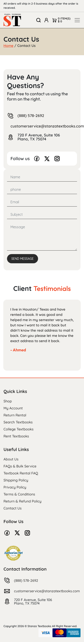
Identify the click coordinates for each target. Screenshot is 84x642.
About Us (11, 459)
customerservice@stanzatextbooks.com (47, 591)
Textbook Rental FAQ (21, 473)
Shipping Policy (16, 480)
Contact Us (13, 508)
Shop (8, 401)
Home (8, 45)
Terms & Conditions (19, 494)
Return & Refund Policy (22, 501)
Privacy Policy (15, 487)
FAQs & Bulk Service (20, 466)
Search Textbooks (18, 422)
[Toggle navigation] (77, 20)
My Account (13, 408)
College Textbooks (18, 429)
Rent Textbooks (16, 436)
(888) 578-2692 (31, 116)
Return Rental (15, 415)
